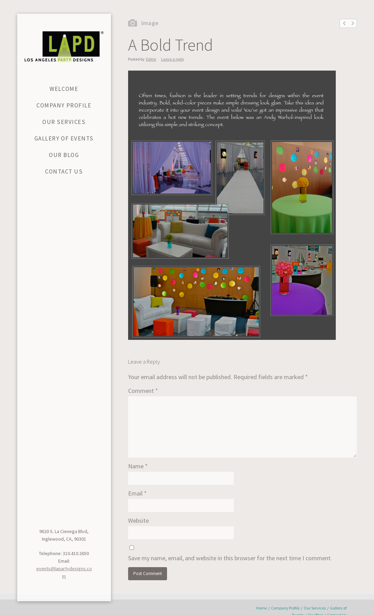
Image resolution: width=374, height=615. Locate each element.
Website (138, 520)
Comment (143, 391)
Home (261, 608)
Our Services (315, 608)
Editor (151, 59)
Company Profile (285, 608)
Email (137, 493)
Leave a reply (172, 59)
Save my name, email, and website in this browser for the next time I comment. (230, 558)
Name (138, 466)
